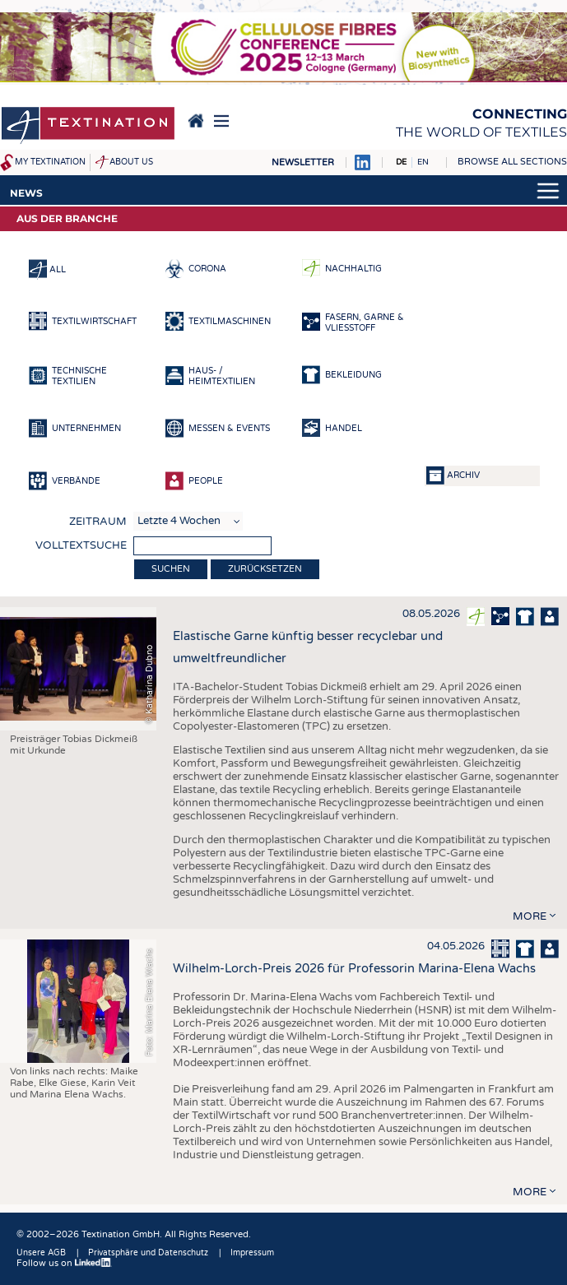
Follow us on (64, 1263)
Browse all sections (512, 161)
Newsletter (303, 162)
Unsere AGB (41, 1253)
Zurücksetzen (265, 569)
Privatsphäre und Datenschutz (148, 1253)
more (529, 916)
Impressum (252, 1253)
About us (131, 162)
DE (401, 162)
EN (423, 162)
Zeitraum (98, 521)
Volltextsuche (81, 545)
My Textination (50, 162)
